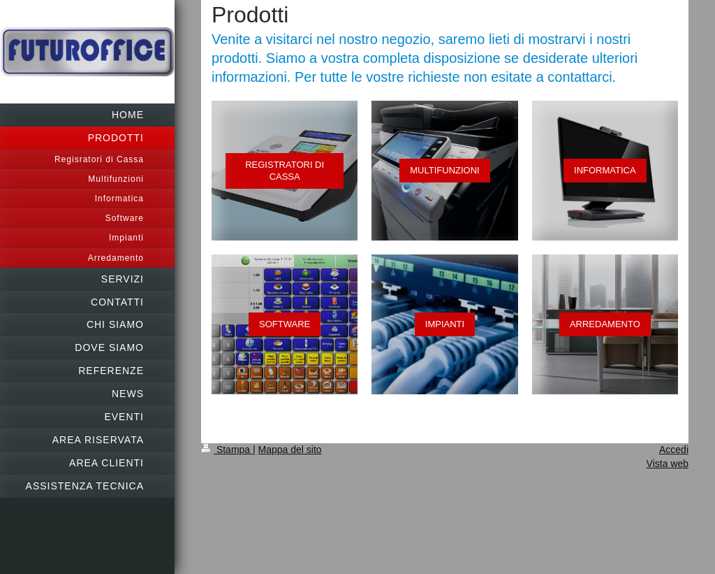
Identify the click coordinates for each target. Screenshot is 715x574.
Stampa (227, 449)
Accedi (673, 449)
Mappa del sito (290, 449)
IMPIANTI (444, 324)
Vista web (667, 463)
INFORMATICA (605, 170)
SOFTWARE (284, 324)
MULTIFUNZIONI (444, 170)
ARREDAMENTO (605, 324)
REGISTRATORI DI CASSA (284, 170)
